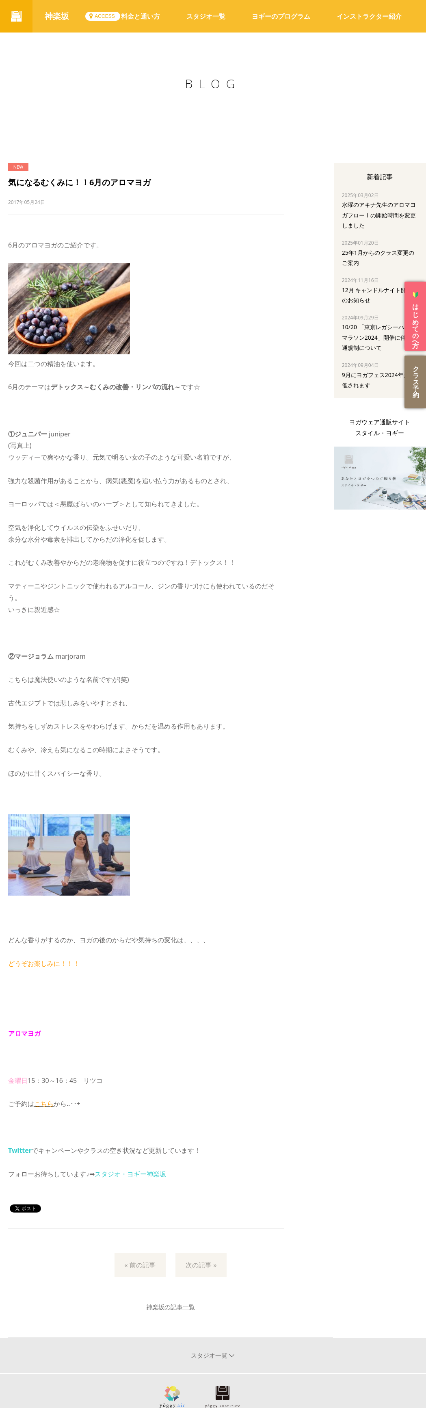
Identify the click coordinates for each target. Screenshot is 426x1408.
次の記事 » (201, 1264)
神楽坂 (57, 16)
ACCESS (105, 16)
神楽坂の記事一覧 (170, 1307)
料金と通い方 (140, 16)
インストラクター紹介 (369, 16)
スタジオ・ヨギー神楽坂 (130, 1173)
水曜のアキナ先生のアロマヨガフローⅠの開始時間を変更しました (379, 215)
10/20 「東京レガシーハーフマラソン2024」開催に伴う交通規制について (379, 337)
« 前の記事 (140, 1264)
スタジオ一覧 (205, 16)
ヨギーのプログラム (281, 16)
